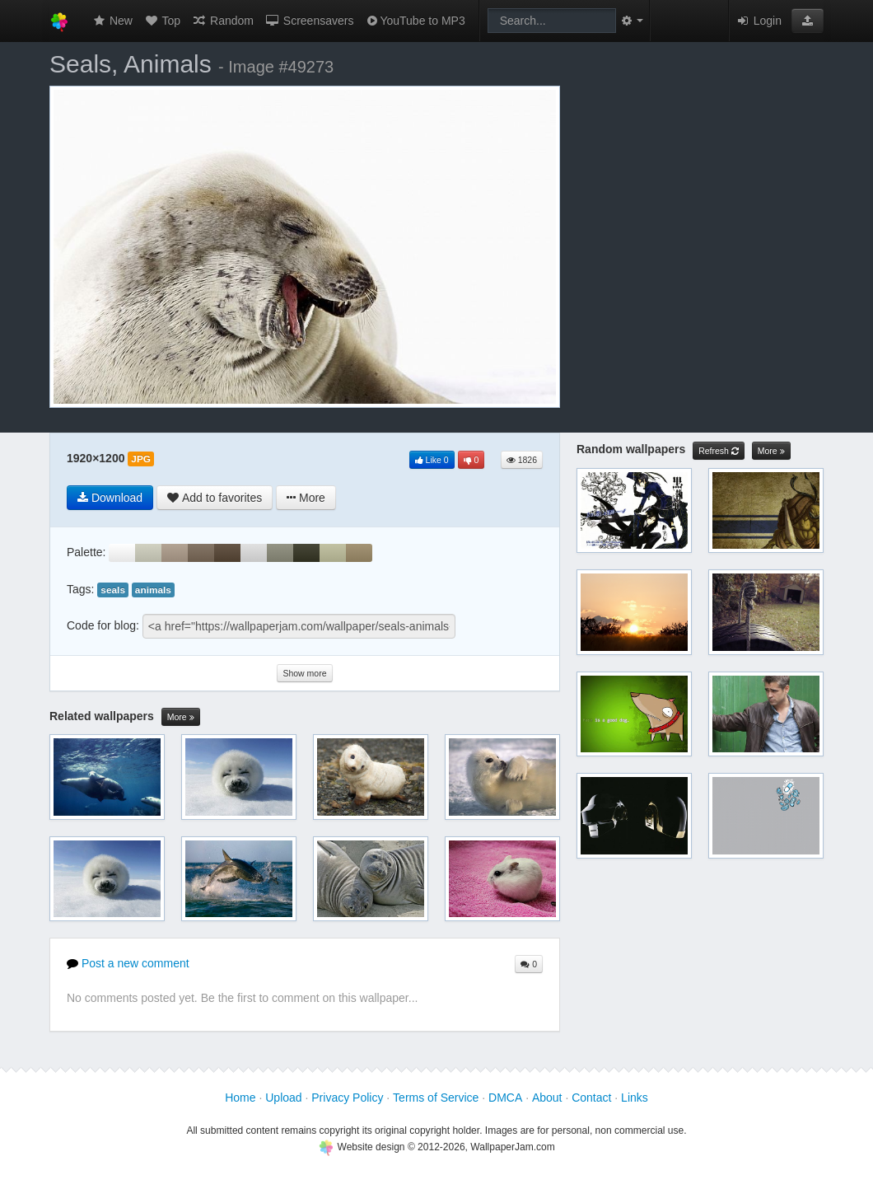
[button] (807, 20)
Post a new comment (128, 963)
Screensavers (309, 20)
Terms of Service (436, 1097)
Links (634, 1097)
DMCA (505, 1097)
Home (240, 1097)
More (180, 717)
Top (162, 20)
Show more (304, 673)
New (112, 20)
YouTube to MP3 (415, 20)
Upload (283, 1097)
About (547, 1097)
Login (758, 20)
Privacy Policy (347, 1097)
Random (223, 20)
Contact (591, 1097)
